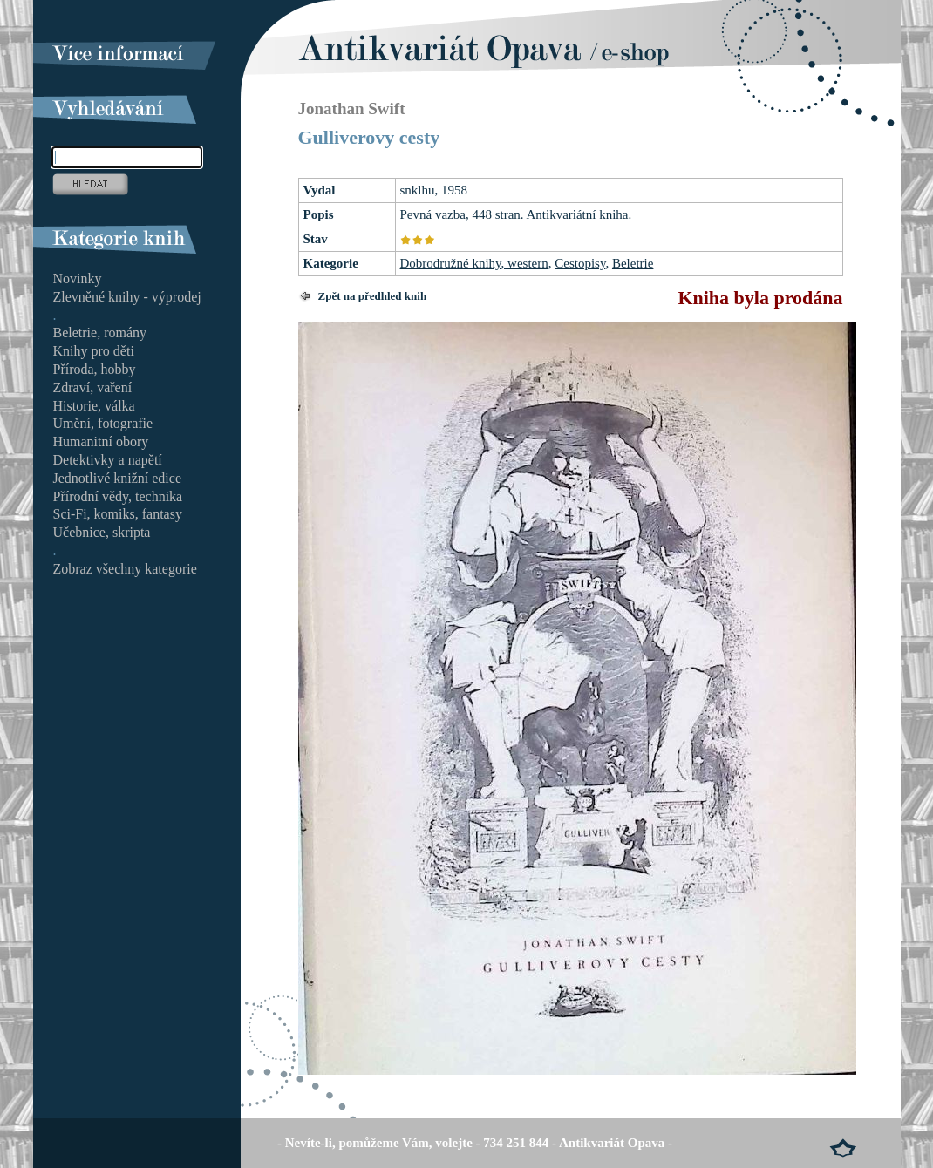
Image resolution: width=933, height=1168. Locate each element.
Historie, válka (94, 405)
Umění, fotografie (103, 423)
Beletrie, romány (100, 332)
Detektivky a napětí (107, 459)
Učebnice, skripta (102, 532)
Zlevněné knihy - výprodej (127, 296)
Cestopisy (580, 263)
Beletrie (632, 263)
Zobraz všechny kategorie (125, 568)
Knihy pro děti (93, 350)
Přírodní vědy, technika (118, 496)
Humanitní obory (101, 441)
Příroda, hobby (94, 369)
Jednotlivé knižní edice (117, 478)
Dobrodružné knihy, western (474, 263)
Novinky (77, 278)
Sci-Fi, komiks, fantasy (117, 513)
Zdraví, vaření (93, 387)
